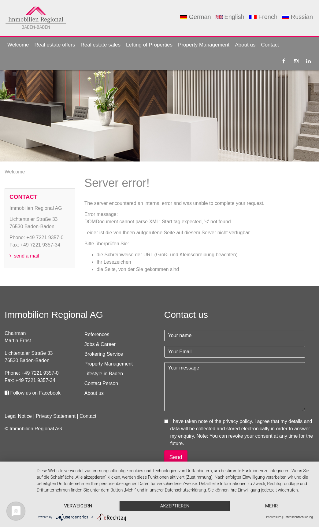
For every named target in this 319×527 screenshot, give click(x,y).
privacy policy (237, 421)
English (230, 16)
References (96, 334)
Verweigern (78, 506)
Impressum (273, 517)
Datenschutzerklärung (298, 517)
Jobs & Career (100, 344)
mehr (271, 506)
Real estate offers (55, 45)
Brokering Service (103, 354)
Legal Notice (18, 416)
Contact (270, 45)
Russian (297, 16)
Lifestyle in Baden (103, 373)
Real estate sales (100, 45)
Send (175, 457)
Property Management (203, 45)
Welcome (18, 45)
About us (245, 45)
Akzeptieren (174, 506)
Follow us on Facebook (33, 392)
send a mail (24, 255)
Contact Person (101, 383)
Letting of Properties (149, 45)
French (263, 16)
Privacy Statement (56, 416)
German (195, 16)
